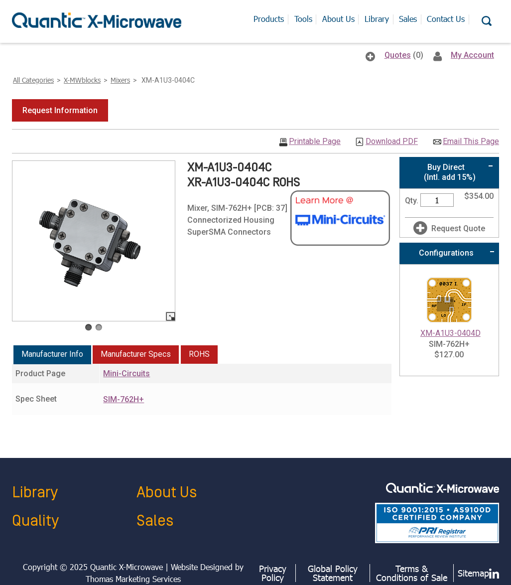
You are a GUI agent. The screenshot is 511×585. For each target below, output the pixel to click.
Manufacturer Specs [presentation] (136, 354)
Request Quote (458, 228)
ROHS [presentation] (199, 354)
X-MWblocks (82, 80)
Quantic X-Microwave (126, 567)
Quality (35, 521)
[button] (60, 110)
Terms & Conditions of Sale (411, 573)
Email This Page (471, 141)
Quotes (397, 55)
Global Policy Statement (333, 573)
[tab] (52, 354)
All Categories (33, 80)
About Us (166, 492)
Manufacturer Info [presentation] (52, 354)
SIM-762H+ (123, 399)
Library (35, 492)
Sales (154, 521)
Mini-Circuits (126, 373)
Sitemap (473, 573)
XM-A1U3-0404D (450, 333)
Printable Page (315, 141)
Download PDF (392, 141)
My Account (472, 55)
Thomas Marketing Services (133, 579)
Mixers (120, 80)
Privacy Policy (272, 573)
